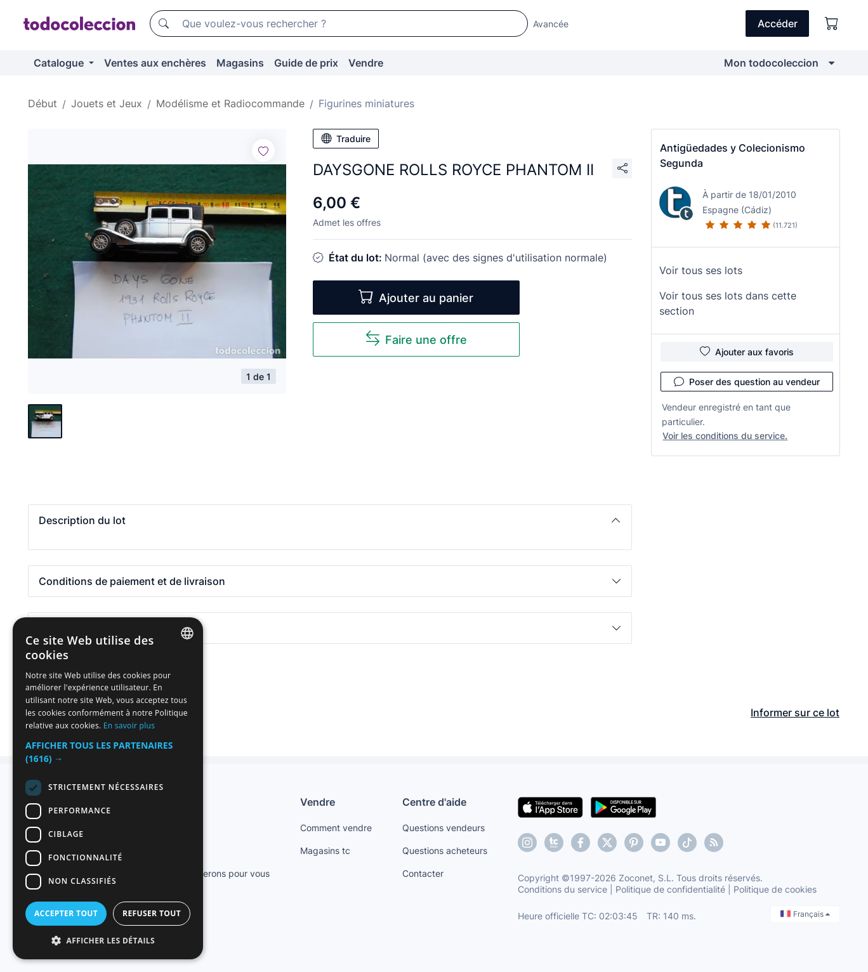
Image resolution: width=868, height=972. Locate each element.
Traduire (346, 138)
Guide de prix (306, 62)
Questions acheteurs (444, 850)
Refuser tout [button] (151, 913)
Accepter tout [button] (66, 913)
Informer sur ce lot (795, 712)
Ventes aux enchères (155, 62)
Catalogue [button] (60, 62)
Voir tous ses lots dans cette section (727, 303)
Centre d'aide (434, 802)
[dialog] (108, 788)
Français (805, 914)
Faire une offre (416, 338)
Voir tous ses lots (700, 270)
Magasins (240, 62)
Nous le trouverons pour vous (209, 873)
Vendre (365, 62)
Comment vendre (336, 827)
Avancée (551, 23)
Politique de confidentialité (670, 889)
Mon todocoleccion (771, 62)
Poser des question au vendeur (747, 381)
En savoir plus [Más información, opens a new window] (129, 725)
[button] (330, 520)
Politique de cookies (775, 889)
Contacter (423, 873)
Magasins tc (325, 850)
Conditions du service (562, 889)
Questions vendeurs (443, 827)
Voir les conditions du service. (724, 435)
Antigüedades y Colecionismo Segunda (732, 155)
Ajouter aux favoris (747, 351)
